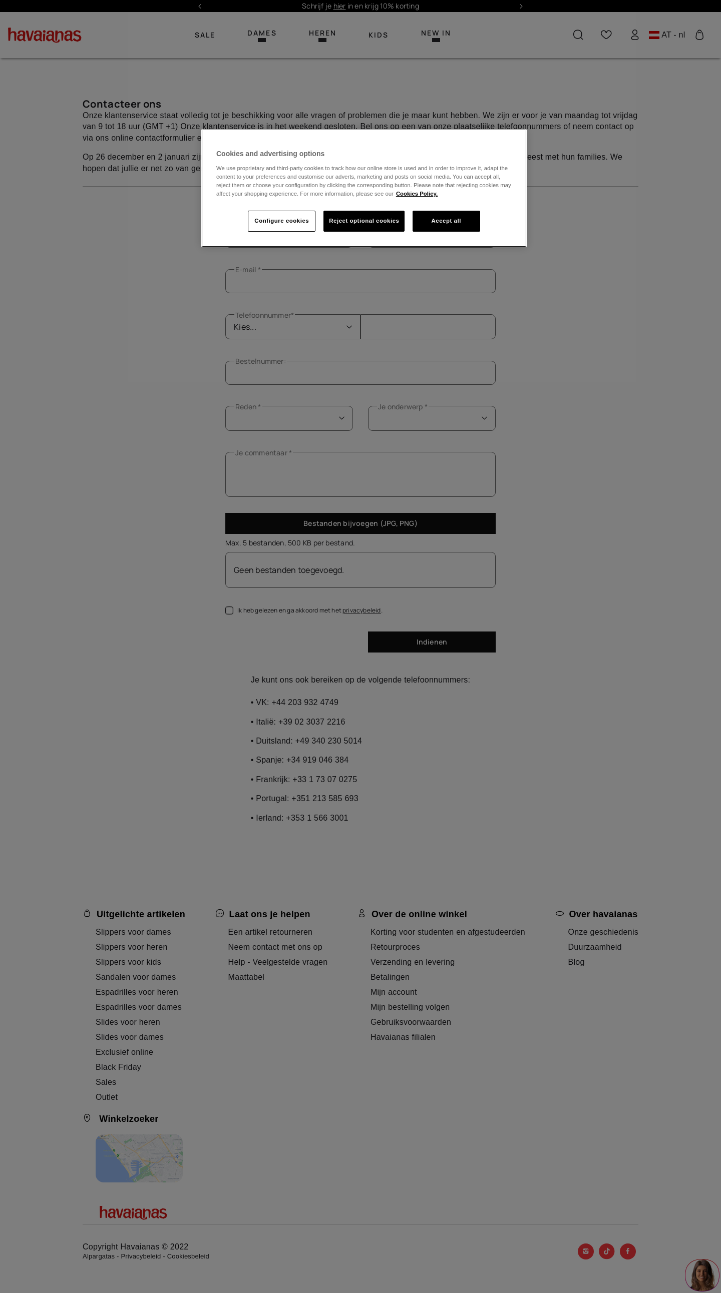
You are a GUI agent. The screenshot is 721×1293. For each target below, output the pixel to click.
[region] (364, 188)
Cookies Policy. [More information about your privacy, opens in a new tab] (417, 194)
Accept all (446, 221)
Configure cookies (281, 221)
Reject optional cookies (364, 221)
